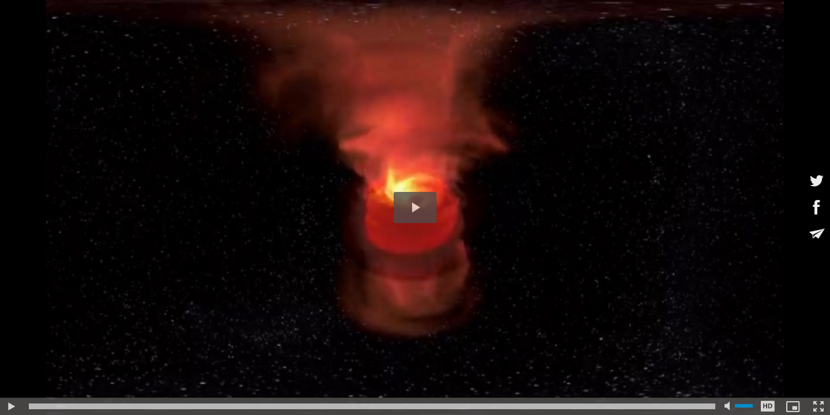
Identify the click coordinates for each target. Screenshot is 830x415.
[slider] (372, 406)
